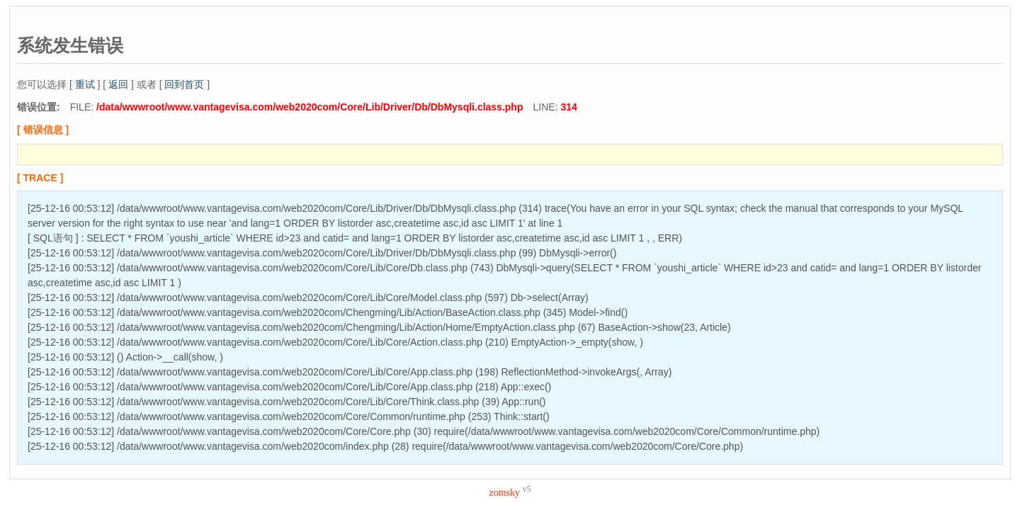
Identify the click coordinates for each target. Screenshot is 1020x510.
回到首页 (184, 84)
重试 (85, 84)
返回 (118, 84)
